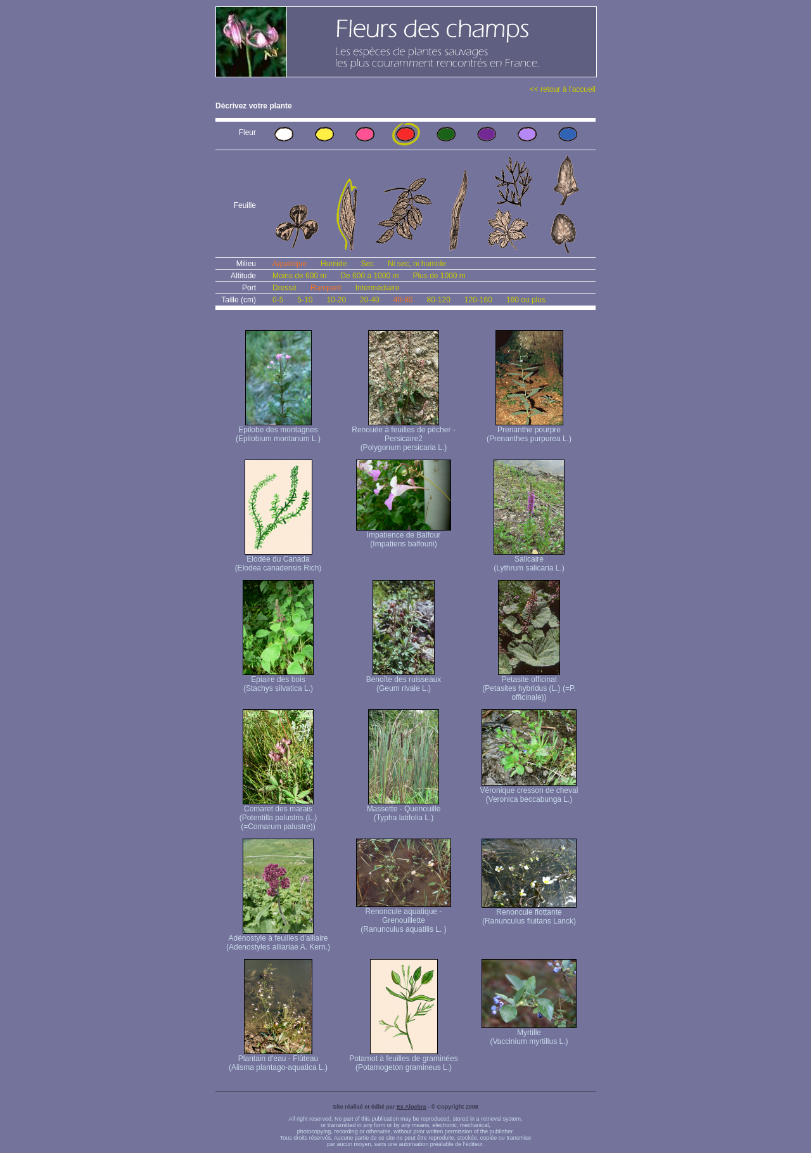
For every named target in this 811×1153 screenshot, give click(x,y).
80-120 (438, 299)
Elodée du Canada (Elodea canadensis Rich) (278, 560)
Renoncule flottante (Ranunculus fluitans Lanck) (529, 913)
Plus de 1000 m (438, 275)
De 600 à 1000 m (369, 275)
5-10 (304, 299)
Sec (367, 263)
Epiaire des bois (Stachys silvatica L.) (278, 680)
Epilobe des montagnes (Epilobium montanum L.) (278, 430)
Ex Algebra (411, 1107)
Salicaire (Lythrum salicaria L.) (529, 560)
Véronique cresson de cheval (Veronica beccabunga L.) (529, 791)
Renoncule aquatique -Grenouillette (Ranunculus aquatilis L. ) (403, 917)
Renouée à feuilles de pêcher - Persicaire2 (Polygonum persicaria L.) (403, 435)
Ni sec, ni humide (417, 263)
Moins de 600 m (299, 275)
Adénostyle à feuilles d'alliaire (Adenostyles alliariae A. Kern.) (278, 939)
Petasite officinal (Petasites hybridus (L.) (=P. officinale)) (529, 685)
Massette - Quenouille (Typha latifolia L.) (404, 809)
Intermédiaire (377, 287)
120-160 (478, 299)
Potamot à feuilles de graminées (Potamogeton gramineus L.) (403, 1059)
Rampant (326, 287)
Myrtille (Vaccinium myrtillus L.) (529, 1033)
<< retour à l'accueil (563, 89)
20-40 (370, 299)
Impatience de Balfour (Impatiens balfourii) (403, 536)
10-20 (336, 299)
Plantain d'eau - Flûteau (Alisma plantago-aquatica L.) (278, 1059)
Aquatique (289, 263)
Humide (334, 263)
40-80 (403, 299)
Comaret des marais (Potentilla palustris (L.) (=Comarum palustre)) (278, 814)
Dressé (284, 287)
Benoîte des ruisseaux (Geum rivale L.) (404, 680)
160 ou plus (526, 299)
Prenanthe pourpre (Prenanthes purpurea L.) (529, 430)
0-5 (277, 299)
